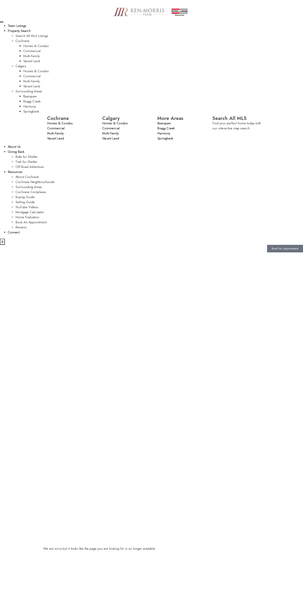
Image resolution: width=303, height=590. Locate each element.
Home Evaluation (27, 217)
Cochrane (22, 41)
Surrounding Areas (28, 91)
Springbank (31, 111)
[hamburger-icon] (1, 21)
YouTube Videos (26, 207)
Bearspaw (30, 96)
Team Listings (17, 25)
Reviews (21, 227)
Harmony (29, 106)
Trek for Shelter (26, 161)
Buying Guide (25, 197)
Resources (15, 171)
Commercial (32, 51)
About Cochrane (27, 177)
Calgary (20, 66)
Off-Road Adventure (29, 166)
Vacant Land (31, 61)
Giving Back (16, 151)
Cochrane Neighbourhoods (34, 182)
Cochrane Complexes (30, 192)
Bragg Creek (32, 101)
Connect (14, 232)
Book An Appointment (31, 222)
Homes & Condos (36, 46)
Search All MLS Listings (31, 36)
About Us (14, 146)
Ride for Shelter (26, 156)
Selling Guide (25, 202)
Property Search (19, 30)
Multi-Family (31, 56)
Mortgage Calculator (29, 212)
